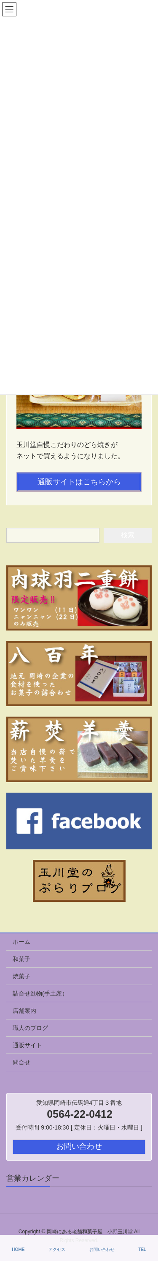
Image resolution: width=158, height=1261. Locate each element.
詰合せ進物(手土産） (40, 993)
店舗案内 (24, 1010)
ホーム (21, 941)
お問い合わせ (102, 1249)
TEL (142, 1249)
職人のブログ (30, 1028)
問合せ (21, 1062)
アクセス (56, 1249)
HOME (18, 1249)
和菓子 (21, 959)
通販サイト (27, 1045)
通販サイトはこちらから (79, 482)
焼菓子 (21, 976)
